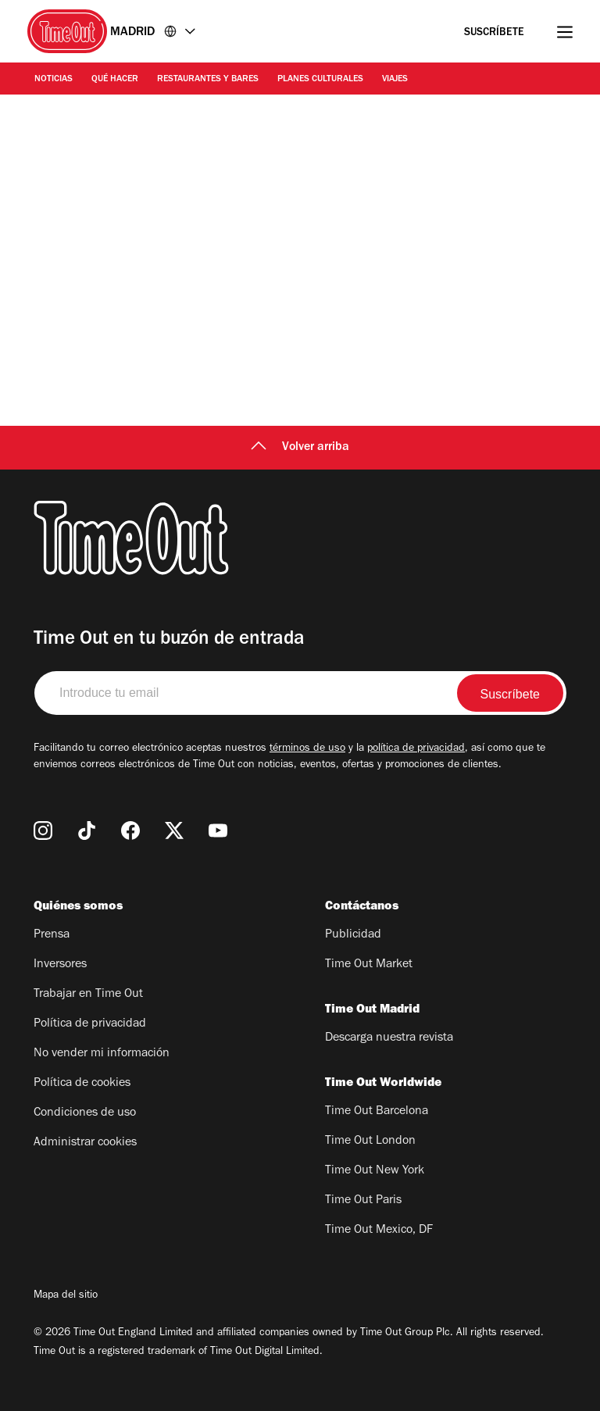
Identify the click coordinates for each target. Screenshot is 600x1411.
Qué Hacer (114, 79)
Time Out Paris (363, 1201)
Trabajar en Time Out (88, 994)
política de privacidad (416, 749)
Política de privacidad (90, 1024)
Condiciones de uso (85, 1113)
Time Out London (370, 1141)
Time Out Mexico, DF (379, 1230)
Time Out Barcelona (376, 1112)
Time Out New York (374, 1171)
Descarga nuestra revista (389, 1038)
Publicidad (353, 935)
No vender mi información (102, 1054)
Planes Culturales (320, 79)
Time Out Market (368, 965)
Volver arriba (300, 447)
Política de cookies (82, 1083)
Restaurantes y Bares (208, 79)
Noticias (53, 79)
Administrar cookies (85, 1143)
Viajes (395, 79)
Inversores (60, 965)
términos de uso (307, 749)
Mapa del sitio (66, 1296)
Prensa (52, 935)
